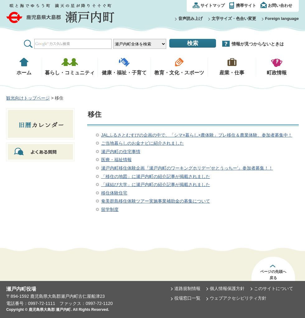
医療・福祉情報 (116, 159)
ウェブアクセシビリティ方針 (238, 298)
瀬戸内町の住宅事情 (120, 151)
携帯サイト (246, 5)
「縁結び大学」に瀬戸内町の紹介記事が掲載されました (155, 184)
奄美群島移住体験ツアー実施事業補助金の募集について (155, 201)
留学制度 (110, 209)
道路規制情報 (187, 288)
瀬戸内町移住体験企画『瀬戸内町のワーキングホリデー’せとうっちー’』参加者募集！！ (187, 168)
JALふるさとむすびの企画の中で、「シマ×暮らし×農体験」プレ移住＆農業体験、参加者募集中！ (196, 135)
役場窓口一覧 (187, 298)
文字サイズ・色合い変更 (234, 18)
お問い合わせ (280, 5)
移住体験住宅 (114, 192)
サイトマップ (212, 5)
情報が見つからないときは (258, 43)
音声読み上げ (190, 18)
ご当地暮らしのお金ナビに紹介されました (142, 143)
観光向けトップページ (28, 98)
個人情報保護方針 (227, 288)
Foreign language (282, 18)
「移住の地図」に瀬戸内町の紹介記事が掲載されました (155, 176)
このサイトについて (273, 288)
